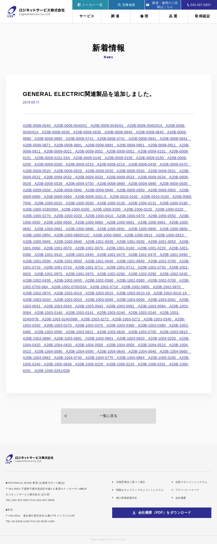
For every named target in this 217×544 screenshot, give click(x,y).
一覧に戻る (108, 416)
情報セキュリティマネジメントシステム (140, 489)
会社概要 (180, 497)
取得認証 (202, 16)
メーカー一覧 (90, 5)
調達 (116, 16)
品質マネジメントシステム (191, 481)
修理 (145, 16)
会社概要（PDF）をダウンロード (164, 513)
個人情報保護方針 (126, 497)
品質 (174, 16)
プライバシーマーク (187, 489)
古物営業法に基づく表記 (130, 481)
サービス (87, 16)
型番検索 (126, 5)
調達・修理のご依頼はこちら (162, 4)
